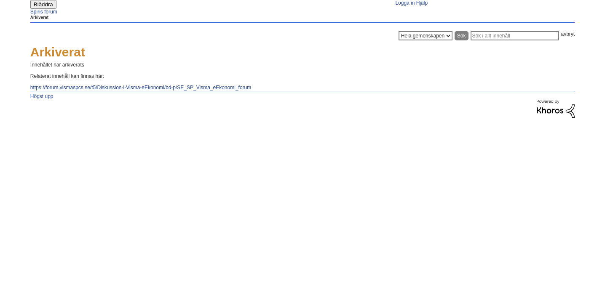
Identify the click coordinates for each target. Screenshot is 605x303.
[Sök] (515, 35)
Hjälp (422, 3)
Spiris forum (43, 12)
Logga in (405, 3)
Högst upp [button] (42, 96)
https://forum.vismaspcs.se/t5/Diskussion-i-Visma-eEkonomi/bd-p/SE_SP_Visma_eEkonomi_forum (140, 87)
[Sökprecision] (425, 35)
